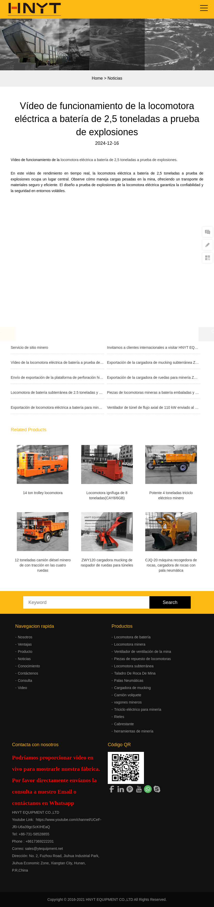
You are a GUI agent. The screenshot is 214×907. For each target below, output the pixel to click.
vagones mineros (128, 702)
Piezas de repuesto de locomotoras (142, 659)
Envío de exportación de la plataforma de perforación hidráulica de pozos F (57, 377)
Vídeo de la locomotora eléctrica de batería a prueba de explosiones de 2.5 (57, 362)
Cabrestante (124, 724)
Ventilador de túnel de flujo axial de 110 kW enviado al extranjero (153, 407)
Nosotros (25, 637)
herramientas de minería (134, 731)
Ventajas (25, 644)
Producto (25, 651)
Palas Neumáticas (128, 680)
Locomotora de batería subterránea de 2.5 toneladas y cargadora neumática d (57, 392)
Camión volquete (127, 695)
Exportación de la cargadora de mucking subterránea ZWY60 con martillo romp (153, 362)
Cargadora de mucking (132, 688)
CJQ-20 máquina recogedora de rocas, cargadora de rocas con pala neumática (171, 565)
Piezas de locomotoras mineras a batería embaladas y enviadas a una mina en (153, 392)
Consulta (25, 680)
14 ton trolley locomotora (43, 493)
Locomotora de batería (132, 637)
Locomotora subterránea (134, 666)
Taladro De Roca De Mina (135, 673)
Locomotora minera (130, 644)
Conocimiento (29, 666)
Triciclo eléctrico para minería (137, 709)
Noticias (115, 78)
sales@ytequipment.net (44, 848)
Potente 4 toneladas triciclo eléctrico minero (171, 495)
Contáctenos (28, 673)
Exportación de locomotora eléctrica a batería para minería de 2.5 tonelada (57, 407)
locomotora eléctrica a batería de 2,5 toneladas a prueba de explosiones (118, 160)
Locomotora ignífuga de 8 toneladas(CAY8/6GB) (106, 495)
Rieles (119, 717)
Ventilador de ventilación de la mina (142, 651)
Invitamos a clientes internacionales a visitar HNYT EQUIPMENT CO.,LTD (153, 347)
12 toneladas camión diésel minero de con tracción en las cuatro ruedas (43, 565)
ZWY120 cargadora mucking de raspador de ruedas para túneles (107, 562)
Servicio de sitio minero (29, 347)
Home (97, 78)
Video (22, 688)
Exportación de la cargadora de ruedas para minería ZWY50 (153, 377)
